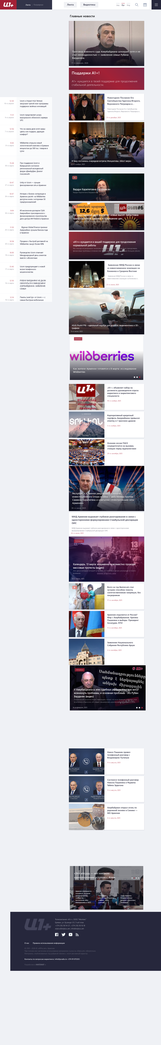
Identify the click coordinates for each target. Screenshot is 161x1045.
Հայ (117, 5)
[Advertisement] (34, 289)
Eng (128, 5)
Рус (123, 5)
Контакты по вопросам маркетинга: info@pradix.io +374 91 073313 (95, 1033)
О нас (68, 1017)
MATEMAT (82, 1038)
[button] (134, 402)
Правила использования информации (93, 1017)
